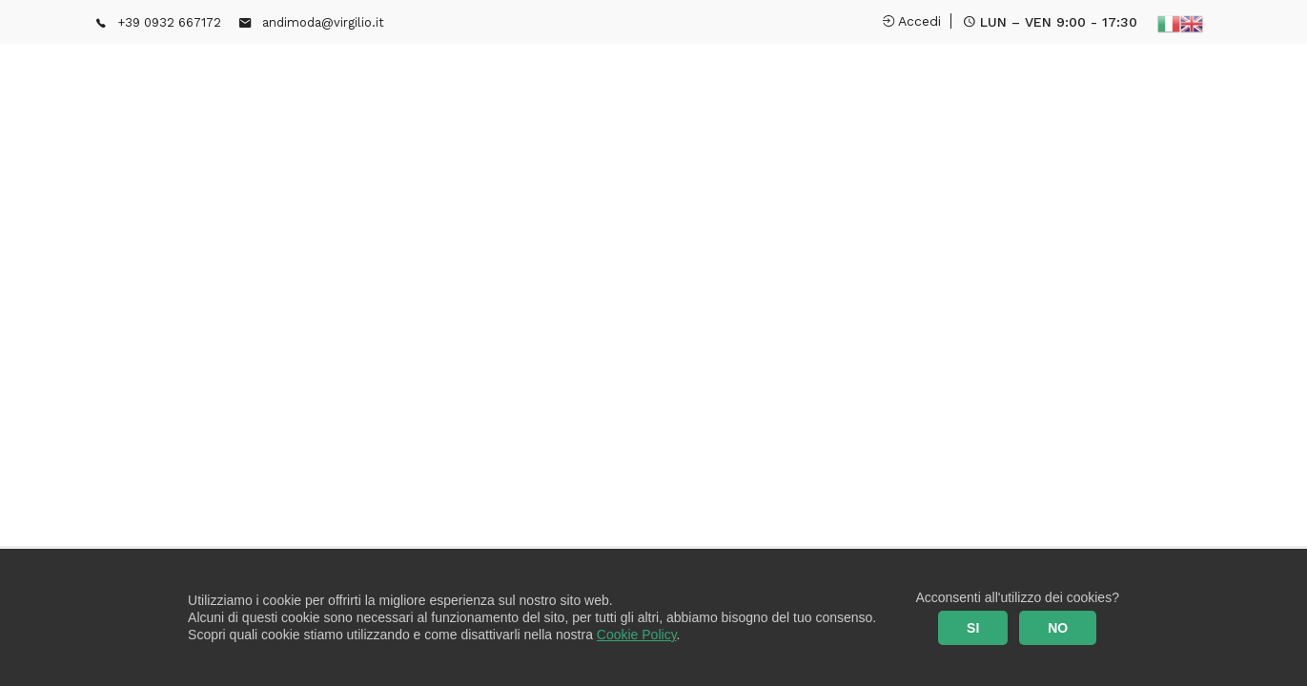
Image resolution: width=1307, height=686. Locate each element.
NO (1058, 628)
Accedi (912, 21)
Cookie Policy (637, 634)
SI (973, 628)
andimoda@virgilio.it (323, 22)
